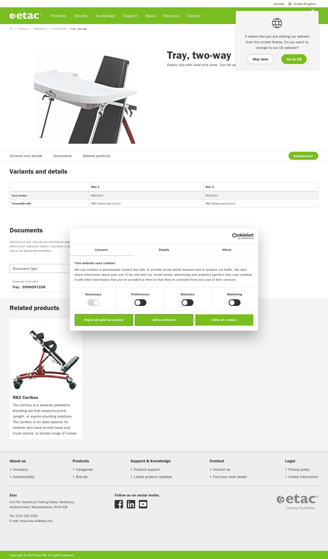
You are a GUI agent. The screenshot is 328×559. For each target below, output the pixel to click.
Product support (147, 469)
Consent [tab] (101, 249)
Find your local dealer (230, 476)
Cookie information (303, 476)
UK (11, 29)
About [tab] (226, 249)
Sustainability (24, 476)
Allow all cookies (224, 320)
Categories (84, 469)
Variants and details (26, 155)
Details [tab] (164, 249)
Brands (81, 476)
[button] (47, 268)
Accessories (58, 29)
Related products (96, 155)
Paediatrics (40, 29)
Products (23, 29)
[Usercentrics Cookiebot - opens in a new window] (235, 236)
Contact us (221, 469)
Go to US (294, 59)
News (150, 15)
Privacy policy (298, 469)
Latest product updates (153, 476)
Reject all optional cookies (103, 320)
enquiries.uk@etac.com (36, 521)
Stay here (260, 59)
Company (20, 469)
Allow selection (163, 320)
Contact (278, 4)
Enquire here (303, 156)
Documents (62, 155)
